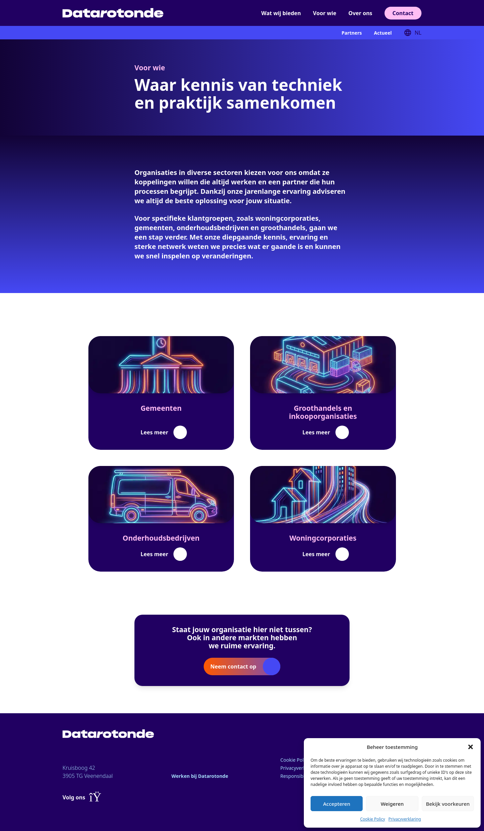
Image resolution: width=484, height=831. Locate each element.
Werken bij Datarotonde (203, 776)
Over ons (360, 13)
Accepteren (336, 803)
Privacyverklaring (405, 819)
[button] (470, 747)
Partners (351, 33)
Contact (403, 13)
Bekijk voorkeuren (448, 803)
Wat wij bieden (281, 13)
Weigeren (392, 803)
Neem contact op (233, 666)
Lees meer (154, 432)
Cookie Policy (372, 819)
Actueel (383, 33)
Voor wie (324, 13)
